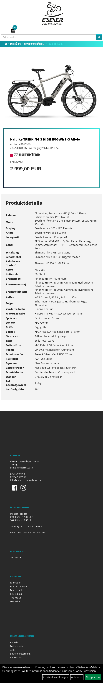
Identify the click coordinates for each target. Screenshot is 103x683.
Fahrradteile (16, 590)
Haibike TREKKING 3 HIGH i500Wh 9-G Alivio (45, 139)
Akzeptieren (93, 677)
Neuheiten (15, 601)
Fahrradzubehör (18, 586)
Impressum (16, 657)
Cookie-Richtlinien (85, 671)
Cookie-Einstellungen (55, 677)
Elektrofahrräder (33, 43)
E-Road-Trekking (54, 43)
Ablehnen (77, 677)
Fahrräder (15, 43)
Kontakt (14, 642)
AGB (12, 649)
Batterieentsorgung (20, 653)
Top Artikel (15, 557)
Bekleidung (16, 593)
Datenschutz (16, 646)
